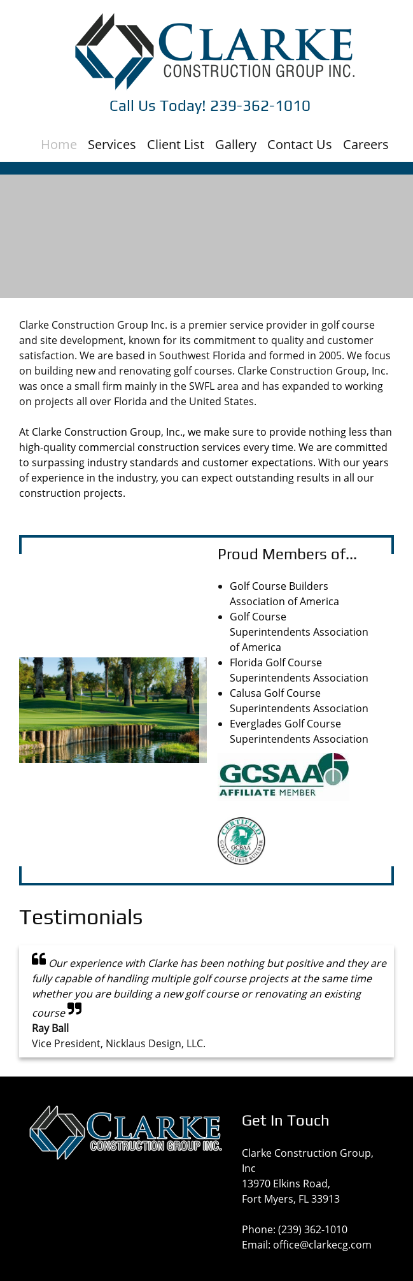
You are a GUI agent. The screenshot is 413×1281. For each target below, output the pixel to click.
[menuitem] (59, 140)
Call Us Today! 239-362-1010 (210, 105)
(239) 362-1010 (312, 1229)
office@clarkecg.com (322, 1245)
